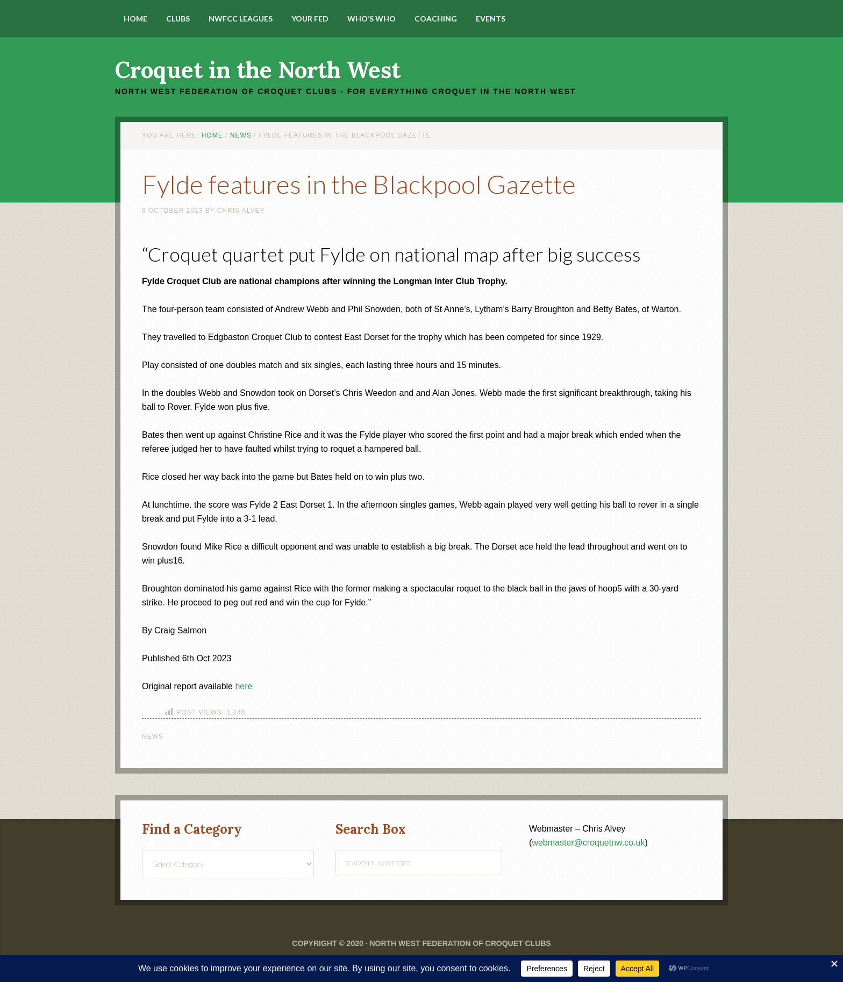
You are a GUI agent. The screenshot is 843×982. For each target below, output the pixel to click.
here (243, 686)
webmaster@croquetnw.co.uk (588, 842)
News (152, 736)
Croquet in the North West (258, 69)
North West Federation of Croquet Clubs (460, 943)
